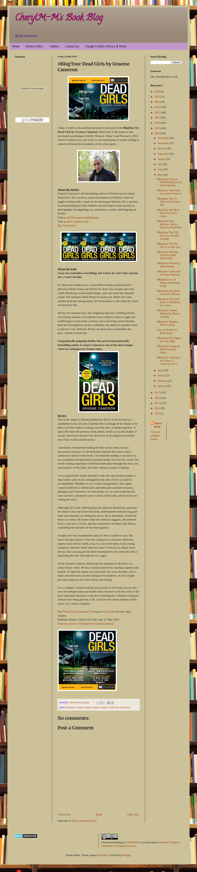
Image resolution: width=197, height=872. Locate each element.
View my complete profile (155, 436)
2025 (158, 96)
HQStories (125, 707)
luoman (104, 855)
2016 (158, 398)
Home (16, 46)
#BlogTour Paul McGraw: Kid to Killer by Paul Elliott (169, 224)
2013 (158, 413)
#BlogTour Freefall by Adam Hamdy (168, 265)
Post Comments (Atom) (84, 821)
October (162, 148)
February (163, 381)
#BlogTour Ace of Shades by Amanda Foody (168, 282)
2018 (158, 133)
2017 (158, 392)
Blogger (126, 855)
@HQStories (91, 217)
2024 (158, 102)
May (160, 174)
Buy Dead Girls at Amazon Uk (75, 611)
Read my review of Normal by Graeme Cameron (85, 623)
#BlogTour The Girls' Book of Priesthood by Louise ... (168, 302)
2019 (158, 128)
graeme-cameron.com (76, 221)
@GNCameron (75, 217)
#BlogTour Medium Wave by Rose (167, 323)
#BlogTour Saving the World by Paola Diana (168, 349)
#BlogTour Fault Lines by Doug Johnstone (169, 273)
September (163, 153)
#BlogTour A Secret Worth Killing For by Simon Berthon (169, 182)
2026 (158, 91)
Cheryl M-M (158, 425)
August (162, 159)
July (160, 164)
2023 (158, 107)
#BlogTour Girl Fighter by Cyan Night (169, 340)
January (162, 386)
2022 (158, 112)
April (161, 370)
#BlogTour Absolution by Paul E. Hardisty (168, 292)
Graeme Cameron (92, 707)
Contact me (72, 46)
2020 (158, 122)
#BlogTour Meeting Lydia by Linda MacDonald (167, 255)
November (163, 143)
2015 (158, 403)
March (161, 375)
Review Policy (34, 46)
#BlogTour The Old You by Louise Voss (168, 245)
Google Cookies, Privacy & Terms (105, 46)
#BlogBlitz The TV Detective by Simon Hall (168, 201)
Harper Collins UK (110, 707)
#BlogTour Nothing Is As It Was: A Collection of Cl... (168, 360)
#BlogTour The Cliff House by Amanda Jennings (168, 235)
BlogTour (71, 707)
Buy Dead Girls (67, 225)
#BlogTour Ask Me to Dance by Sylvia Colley (168, 213)
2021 (158, 117)
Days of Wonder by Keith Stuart (167, 331)
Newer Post (65, 814)
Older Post (133, 814)
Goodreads (109, 611)
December (163, 138)
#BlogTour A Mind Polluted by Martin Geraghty (168, 313)
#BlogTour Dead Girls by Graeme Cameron (169, 192)
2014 (158, 408)
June (160, 169)
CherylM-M (132, 842)
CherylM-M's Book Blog (59, 18)
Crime (79, 707)
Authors (54, 46)
